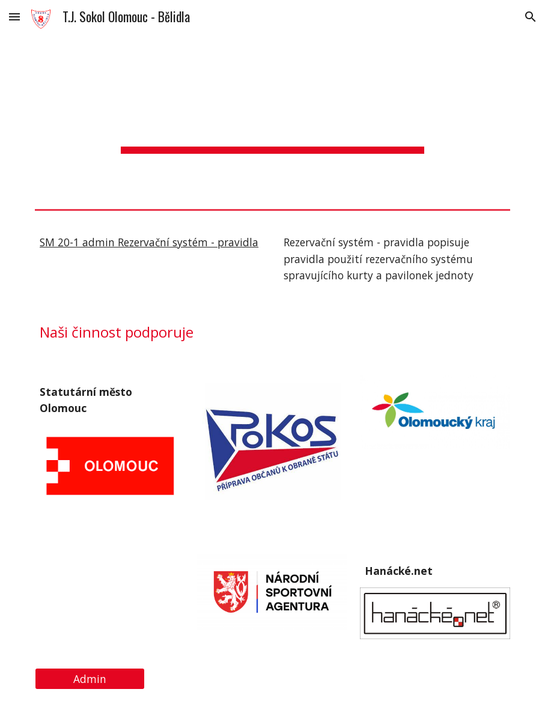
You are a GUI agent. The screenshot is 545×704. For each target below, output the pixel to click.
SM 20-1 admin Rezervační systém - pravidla (149, 242)
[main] (272, 119)
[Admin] (89, 679)
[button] (14, 16)
